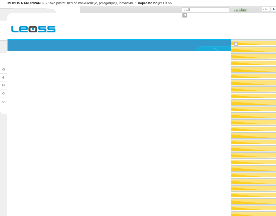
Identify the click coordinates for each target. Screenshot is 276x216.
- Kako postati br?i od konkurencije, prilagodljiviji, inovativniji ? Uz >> (89, 3)
